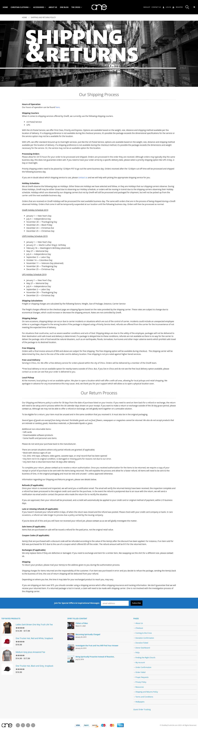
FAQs (137, 652)
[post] (70, 625)
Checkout (139, 628)
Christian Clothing (20, 7)
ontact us (56, 467)
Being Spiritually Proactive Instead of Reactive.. (95, 657)
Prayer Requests (141, 677)
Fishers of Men (82, 623)
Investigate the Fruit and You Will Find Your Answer (97, 645)
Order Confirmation (143, 667)
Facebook (18, 725)
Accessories (38, 7)
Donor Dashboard (142, 648)
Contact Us (156, 7)
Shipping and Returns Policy (146, 692)
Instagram (33, 725)
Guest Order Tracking (142, 709)
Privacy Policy (140, 682)
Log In (166, 7)
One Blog (64, 7)
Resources (139, 687)
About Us (53, 7)
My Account (140, 662)
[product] (7, 628)
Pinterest (28, 725)
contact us (82, 177)
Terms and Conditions (144, 697)
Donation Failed (141, 643)
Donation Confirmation (144, 638)
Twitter (23, 725)
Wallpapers (140, 702)
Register (177, 7)
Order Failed (140, 672)
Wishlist (146, 7)
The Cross (75, 7)
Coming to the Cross (143, 633)
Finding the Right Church (145, 657)
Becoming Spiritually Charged (88, 634)
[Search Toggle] (187, 7)
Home (5, 7)
